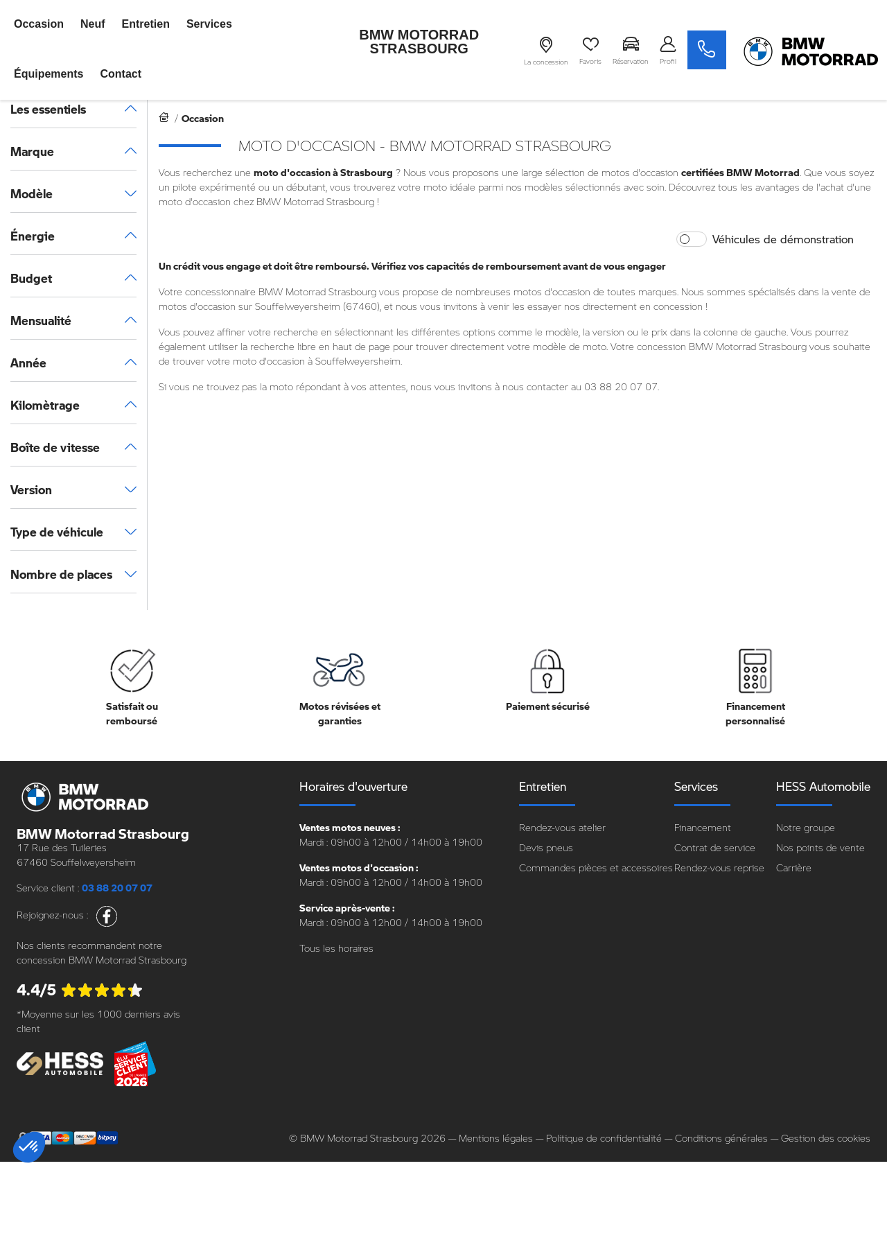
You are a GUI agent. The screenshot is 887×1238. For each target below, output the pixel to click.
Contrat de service (714, 847)
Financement (702, 827)
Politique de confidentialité (604, 1138)
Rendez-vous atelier (562, 827)
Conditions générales (721, 1138)
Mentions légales (496, 1138)
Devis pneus (546, 847)
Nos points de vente (820, 847)
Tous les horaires (336, 948)
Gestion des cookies (825, 1138)
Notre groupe (805, 827)
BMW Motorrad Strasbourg (419, 41)
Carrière (793, 867)
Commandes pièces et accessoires (596, 867)
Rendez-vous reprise (719, 867)
